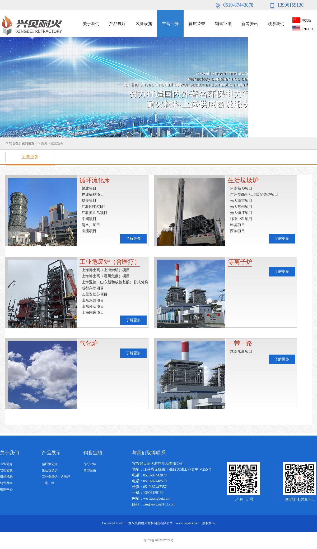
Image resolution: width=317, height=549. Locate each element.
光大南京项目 (241, 201)
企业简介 (6, 464)
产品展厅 (117, 23)
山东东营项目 (93, 300)
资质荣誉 (196, 23)
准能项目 (89, 231)
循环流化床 (50, 464)
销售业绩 (223, 23)
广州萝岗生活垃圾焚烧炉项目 (254, 195)
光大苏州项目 (241, 207)
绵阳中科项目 (241, 219)
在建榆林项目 (93, 195)
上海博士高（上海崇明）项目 (106, 270)
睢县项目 (237, 225)
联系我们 (276, 23)
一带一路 (48, 483)
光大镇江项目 (241, 213)
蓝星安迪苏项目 (95, 294)
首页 (44, 143)
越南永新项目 (241, 352)
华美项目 (89, 201)
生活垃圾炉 (50, 470)
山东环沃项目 (93, 306)
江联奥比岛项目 (95, 213)
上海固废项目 (93, 312)
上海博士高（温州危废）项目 (106, 276)
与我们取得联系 (148, 452)
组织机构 (6, 477)
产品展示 (51, 452)
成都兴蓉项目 (93, 288)
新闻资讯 (249, 23)
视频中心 (6, 489)
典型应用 (89, 470)
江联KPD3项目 (94, 207)
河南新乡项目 (241, 188)
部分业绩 (89, 464)
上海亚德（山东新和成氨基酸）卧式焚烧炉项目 (115, 282)
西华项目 (237, 231)
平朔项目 (89, 219)
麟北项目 (89, 188)
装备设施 (144, 23)
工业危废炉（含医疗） (57, 477)
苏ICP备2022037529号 (158, 540)
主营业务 (170, 23)
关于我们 (91, 23)
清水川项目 (91, 225)
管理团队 (6, 470)
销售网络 (6, 483)
